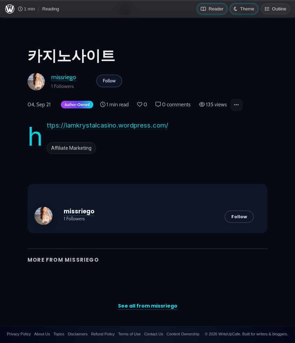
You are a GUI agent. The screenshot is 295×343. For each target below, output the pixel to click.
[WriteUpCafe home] (10, 9)
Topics (59, 334)
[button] (236, 105)
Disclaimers (78, 334)
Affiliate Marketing (71, 148)
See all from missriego (147, 305)
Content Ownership (183, 334)
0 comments (173, 104)
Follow (109, 80)
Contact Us (153, 334)
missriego (63, 77)
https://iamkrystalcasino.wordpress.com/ (107, 125)
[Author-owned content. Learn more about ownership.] (75, 105)
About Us (42, 334)
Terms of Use (129, 334)
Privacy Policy (19, 334)
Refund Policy (103, 334)
